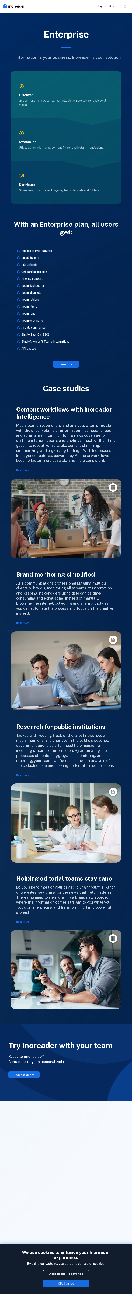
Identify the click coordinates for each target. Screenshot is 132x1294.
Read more (23, 469)
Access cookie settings (66, 1273)
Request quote (23, 1075)
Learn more (66, 364)
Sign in (102, 6)
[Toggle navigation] (125, 6)
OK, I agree (66, 1283)
